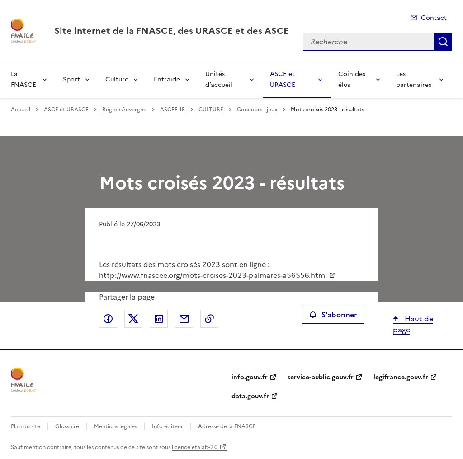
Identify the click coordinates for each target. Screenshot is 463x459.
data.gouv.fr (250, 396)
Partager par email (184, 319)
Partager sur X (133, 319)
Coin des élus (351, 79)
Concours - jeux (257, 109)
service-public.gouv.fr (321, 377)
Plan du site (25, 426)
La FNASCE (23, 79)
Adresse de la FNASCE (227, 426)
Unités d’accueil (218, 79)
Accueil (20, 109)
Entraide (167, 79)
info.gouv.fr (250, 377)
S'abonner (333, 314)
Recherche (443, 42)
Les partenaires (413, 79)
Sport (71, 79)
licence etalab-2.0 (194, 447)
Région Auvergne (124, 109)
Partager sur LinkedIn (159, 319)
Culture (116, 79)
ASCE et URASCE (282, 79)
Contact (434, 18)
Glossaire (67, 426)
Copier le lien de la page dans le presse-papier (209, 319)
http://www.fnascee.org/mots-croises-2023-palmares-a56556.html (213, 275)
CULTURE (210, 109)
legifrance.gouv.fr (400, 377)
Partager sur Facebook (108, 319)
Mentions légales (115, 426)
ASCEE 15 (172, 109)
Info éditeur (167, 426)
